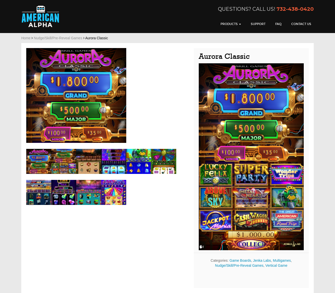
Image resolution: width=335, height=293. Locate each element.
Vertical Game (277, 265)
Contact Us (301, 24)
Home (25, 38)
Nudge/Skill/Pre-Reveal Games (58, 38)
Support (258, 24)
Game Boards (240, 260)
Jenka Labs (262, 260)
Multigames (282, 260)
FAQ (278, 24)
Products (230, 24)
